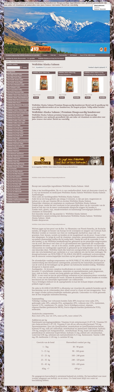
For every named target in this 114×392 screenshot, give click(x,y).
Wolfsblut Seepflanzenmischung (16, 199)
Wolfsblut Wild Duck (13, 151)
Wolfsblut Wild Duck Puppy (15, 143)
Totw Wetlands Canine (13, 87)
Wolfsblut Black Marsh (13, 102)
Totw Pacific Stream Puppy (15, 82)
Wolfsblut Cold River (13, 107)
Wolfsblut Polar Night (13, 138)
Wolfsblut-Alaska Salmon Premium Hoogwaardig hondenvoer (27, 61)
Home (8, 61)
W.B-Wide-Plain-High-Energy (15, 163)
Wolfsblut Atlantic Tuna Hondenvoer (17, 97)
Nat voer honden (12, 169)
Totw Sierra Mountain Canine (15, 84)
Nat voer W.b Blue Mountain (15, 174)
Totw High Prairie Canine (14, 74)
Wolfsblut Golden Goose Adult (16, 123)
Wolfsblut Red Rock (13, 148)
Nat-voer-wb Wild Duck (14, 189)
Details (36, 97)
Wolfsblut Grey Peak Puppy (15, 130)
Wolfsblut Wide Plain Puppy (15, 166)
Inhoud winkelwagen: (99, 5)
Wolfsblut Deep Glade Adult (15, 115)
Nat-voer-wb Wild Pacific (14, 191)
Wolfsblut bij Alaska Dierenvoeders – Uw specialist (20, 58)
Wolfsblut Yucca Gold (13, 202)
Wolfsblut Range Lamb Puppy (16, 146)
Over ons (53, 55)
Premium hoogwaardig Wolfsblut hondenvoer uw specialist (22, 55)
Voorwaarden (63, 55)
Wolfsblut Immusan (13, 194)
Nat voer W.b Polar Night (14, 184)
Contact (45, 55)
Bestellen (50, 97)
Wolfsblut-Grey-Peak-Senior (15, 133)
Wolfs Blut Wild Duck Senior (15, 156)
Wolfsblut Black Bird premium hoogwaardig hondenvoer (18, 100)
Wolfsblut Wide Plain (13, 161)
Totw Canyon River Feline (14, 90)
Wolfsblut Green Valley (13, 125)
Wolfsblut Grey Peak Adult (15, 128)
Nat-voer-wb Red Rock (13, 186)
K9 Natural (73, 55)
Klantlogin (96, 9)
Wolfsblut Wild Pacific (13, 158)
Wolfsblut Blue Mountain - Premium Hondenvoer (18, 105)
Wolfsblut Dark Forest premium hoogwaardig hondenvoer (18, 113)
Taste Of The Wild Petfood (87, 55)
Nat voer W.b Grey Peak (14, 181)
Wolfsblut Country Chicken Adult (17, 110)
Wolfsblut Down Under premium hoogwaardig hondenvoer (18, 118)
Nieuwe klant (103, 9)
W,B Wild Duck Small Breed (15, 153)
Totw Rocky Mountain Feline (15, 92)
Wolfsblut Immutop (12, 197)
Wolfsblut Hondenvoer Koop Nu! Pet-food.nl (51, 58)
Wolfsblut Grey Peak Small (15, 135)
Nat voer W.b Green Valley (14, 179)
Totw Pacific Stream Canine (15, 79)
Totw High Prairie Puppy (14, 77)
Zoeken (25, 67)
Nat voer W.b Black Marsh (14, 171)
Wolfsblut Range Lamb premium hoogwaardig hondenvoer (18, 141)
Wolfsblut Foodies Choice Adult (16, 120)
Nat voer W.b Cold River (14, 176)
